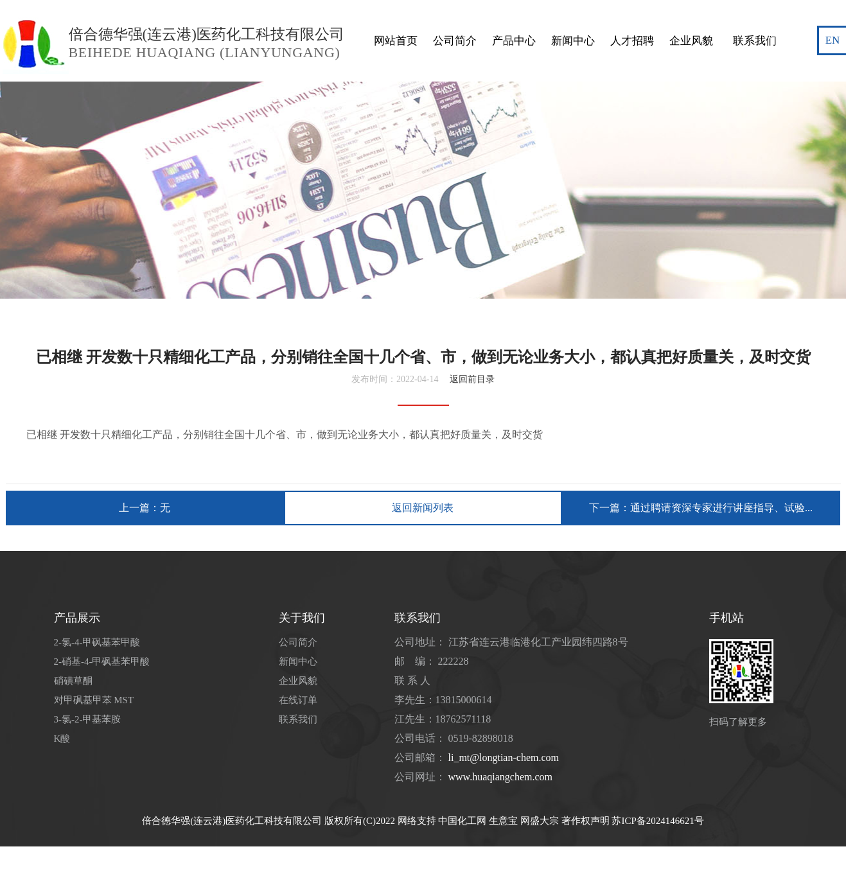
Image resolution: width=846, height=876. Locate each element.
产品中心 (514, 16)
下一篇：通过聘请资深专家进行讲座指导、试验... (701, 507)
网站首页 (396, 16)
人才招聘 (632, 16)
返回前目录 (472, 379)
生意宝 (503, 821)
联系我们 (755, 16)
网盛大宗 (539, 821)
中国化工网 (462, 821)
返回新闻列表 (423, 507)
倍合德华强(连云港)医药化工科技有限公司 (232, 821)
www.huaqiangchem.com (500, 776)
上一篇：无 (144, 507)
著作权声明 (585, 821)
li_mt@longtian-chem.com (503, 757)
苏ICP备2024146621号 (657, 821)
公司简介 (455, 16)
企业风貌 (691, 16)
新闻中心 (573, 16)
